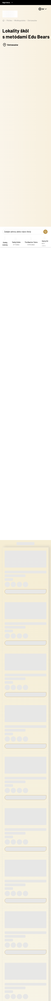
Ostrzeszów (32, 20)
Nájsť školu (7, 2)
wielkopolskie (20, 20)
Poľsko (9, 20)
